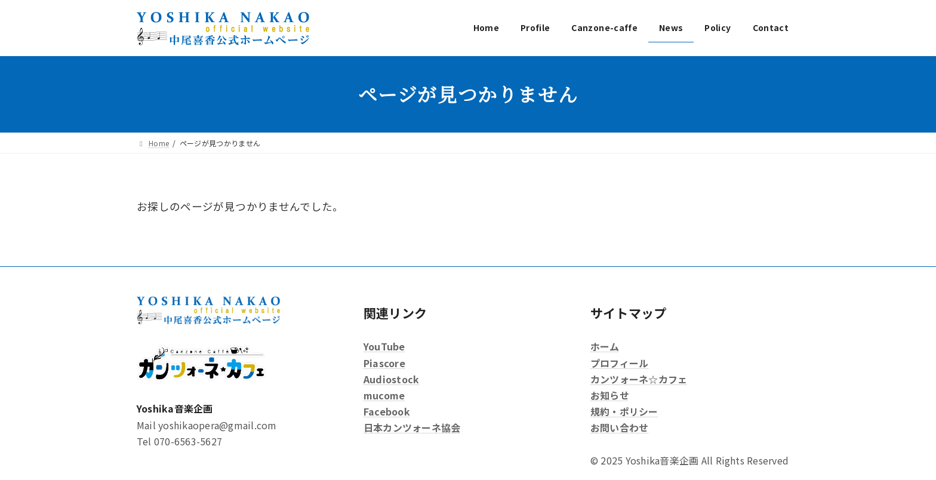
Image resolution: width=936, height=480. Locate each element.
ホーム (605, 346)
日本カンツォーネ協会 (412, 427)
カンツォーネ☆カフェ (638, 379)
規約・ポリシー (624, 411)
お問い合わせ (619, 427)
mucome (384, 395)
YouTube (384, 346)
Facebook (387, 411)
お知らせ (609, 395)
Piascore (384, 362)
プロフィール (619, 362)
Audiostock (391, 379)
